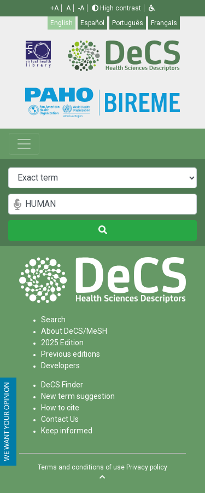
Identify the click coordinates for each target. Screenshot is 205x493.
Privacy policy (146, 467)
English (61, 23)
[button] (152, 8)
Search (53, 319)
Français (164, 23)
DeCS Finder (62, 384)
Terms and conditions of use (81, 467)
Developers (60, 365)
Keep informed (66, 430)
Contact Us (60, 419)
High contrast (116, 8)
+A (54, 8)
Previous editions (70, 354)
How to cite (60, 407)
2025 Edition (62, 342)
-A (81, 8)
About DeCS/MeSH (74, 331)
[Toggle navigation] (24, 144)
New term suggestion (78, 396)
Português (127, 23)
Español (92, 23)
